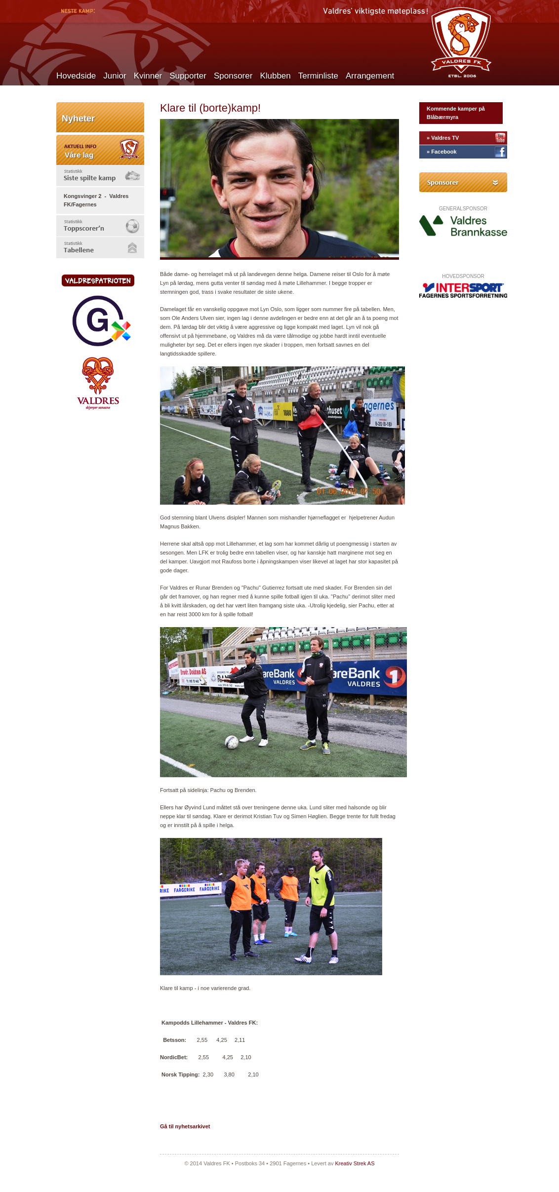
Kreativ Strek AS (354, 1163)
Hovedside (76, 75)
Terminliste (318, 75)
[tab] (100, 175)
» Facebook (442, 152)
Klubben (275, 75)
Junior (114, 75)
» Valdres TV (443, 138)
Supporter (187, 75)
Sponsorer (233, 75)
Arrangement (370, 75)
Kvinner (148, 75)
